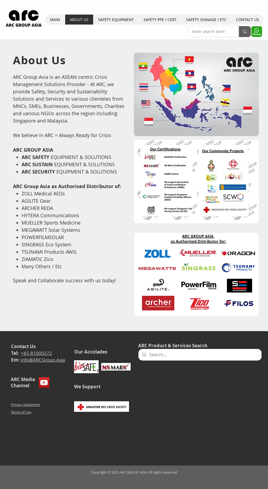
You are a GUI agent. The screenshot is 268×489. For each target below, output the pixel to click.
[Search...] (199, 355)
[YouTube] (44, 382)
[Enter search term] (209, 31)
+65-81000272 (36, 353)
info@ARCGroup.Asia (43, 360)
